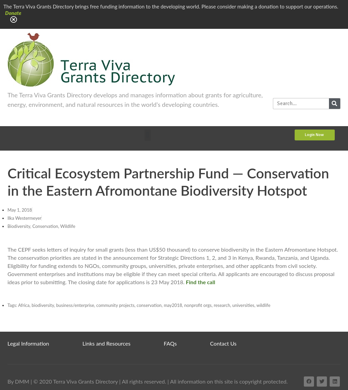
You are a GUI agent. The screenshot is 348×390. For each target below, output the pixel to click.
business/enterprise (75, 305)
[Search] (334, 103)
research (222, 305)
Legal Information (28, 343)
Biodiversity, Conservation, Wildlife (41, 226)
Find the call (200, 282)
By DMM (18, 381)
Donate (13, 13)
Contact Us (223, 343)
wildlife (263, 305)
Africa (24, 305)
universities (243, 305)
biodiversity (43, 305)
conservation (149, 305)
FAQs (170, 343)
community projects (115, 305)
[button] (147, 135)
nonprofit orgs (198, 305)
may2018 (173, 305)
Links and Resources (106, 343)
